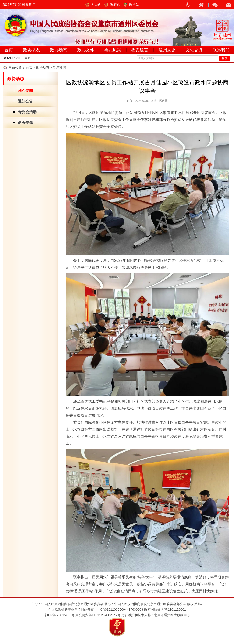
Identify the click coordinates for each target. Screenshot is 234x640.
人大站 (96, 5)
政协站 (134, 5)
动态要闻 (25, 90)
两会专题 (25, 123)
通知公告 (25, 101)
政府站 (115, 5)
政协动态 (42, 67)
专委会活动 (27, 112)
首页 (29, 67)
